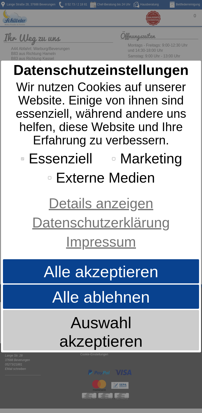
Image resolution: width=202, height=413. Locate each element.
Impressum (101, 242)
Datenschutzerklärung (101, 222)
